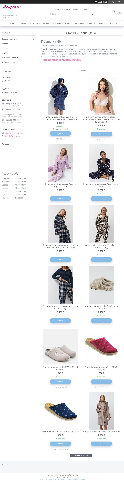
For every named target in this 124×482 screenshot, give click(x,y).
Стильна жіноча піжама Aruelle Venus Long (101, 185)
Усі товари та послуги (80, 455)
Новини (5, 43)
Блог (101, 23)
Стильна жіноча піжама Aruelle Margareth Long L (60, 185)
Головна (11, 23)
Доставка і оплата (62, 23)
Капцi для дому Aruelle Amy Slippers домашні (101, 307)
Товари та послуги (28, 23)
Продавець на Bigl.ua (62, 477)
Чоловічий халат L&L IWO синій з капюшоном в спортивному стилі (60, 118)
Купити (60, 133)
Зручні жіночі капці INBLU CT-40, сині (60, 431)
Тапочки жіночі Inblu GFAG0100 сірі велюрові (60, 368)
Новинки (79, 23)
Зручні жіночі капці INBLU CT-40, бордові (101, 368)
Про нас (45, 23)
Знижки (91, 23)
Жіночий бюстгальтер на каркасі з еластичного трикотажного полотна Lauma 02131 (101, 119)
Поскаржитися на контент (54, 479)
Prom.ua (75, 475)
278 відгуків (102, 2)
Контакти (112, 23)
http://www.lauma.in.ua (14, 133)
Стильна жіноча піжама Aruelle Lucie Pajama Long (60, 307)
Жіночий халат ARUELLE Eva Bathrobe (101, 431)
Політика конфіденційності (76, 479)
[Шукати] (92, 14)
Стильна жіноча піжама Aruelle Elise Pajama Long (101, 246)
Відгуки (5, 53)
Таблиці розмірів (9, 62)
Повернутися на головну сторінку (62, 59)
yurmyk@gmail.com (12, 136)
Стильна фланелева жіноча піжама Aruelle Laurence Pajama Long (60, 246)
